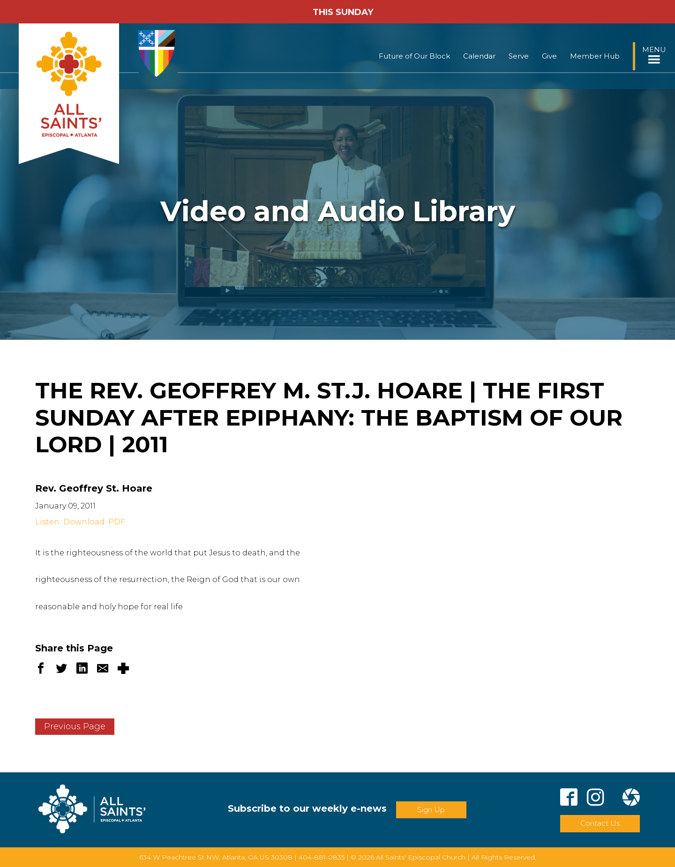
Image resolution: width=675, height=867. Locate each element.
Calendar (479, 56)
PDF (116, 521)
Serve (519, 56)
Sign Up (431, 809)
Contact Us (600, 823)
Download (84, 521)
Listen (47, 521)
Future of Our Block (414, 56)
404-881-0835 (322, 857)
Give (549, 56)
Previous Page (74, 726)
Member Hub (595, 56)
